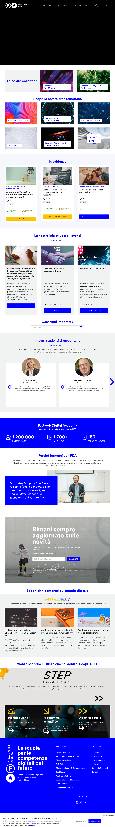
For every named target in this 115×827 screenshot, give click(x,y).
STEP (55, 701)
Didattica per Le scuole (93, 730)
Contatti (94, 774)
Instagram (77, 805)
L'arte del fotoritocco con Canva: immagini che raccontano (54, 192)
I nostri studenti (98, 763)
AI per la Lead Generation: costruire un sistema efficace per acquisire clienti (19, 194)
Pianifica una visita (25, 731)
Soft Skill (59, 766)
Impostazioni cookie (81, 821)
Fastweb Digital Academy (10, 766)
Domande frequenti (99, 770)
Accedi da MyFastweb (21, 219)
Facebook (81, 805)
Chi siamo (95, 755)
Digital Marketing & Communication (71, 770)
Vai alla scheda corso (94, 217)
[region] (57, 820)
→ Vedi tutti (57, 240)
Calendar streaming (64, 790)
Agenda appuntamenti (60, 733)
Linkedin (85, 805)
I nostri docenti (97, 759)
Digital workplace (63, 763)
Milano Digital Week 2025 (92, 268)
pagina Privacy (51, 571)
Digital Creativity (63, 755)
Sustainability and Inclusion (67, 782)
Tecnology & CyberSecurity (67, 759)
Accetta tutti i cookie (94, 821)
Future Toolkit (61, 786)
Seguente (112, 383)
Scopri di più (21, 306)
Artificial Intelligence (64, 778)
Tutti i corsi (60, 774)
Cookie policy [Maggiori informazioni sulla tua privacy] (31, 825)
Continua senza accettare (108, 815)
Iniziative (95, 766)
